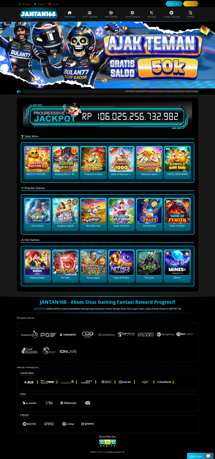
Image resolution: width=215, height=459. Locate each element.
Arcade (152, 14)
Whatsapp (24, 4)
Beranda (70, 14)
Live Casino (111, 14)
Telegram (39, 4)
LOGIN (190, 3)
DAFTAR (174, 3)
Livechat (53, 4)
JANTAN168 (39, 309)
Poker (191, 14)
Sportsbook (132, 14)
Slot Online (90, 14)
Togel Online (172, 14)
